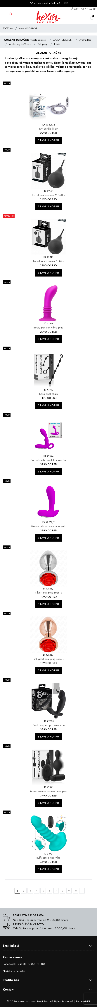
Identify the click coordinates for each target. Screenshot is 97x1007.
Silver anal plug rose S (48, 593)
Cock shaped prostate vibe (48, 725)
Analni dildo (85, 40)
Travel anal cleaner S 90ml (49, 261)
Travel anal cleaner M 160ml (48, 195)
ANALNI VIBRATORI (62, 40)
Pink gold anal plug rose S (48, 659)
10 (75, 891)
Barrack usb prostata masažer (48, 460)
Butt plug (42, 44)
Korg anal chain (48, 394)
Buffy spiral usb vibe (48, 858)
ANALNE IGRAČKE (28, 28)
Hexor (21, 1001)
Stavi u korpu (48, 140)
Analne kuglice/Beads (19, 44)
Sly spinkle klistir (48, 129)
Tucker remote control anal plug (48, 791)
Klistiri (57, 44)
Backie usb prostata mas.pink (48, 526)
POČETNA (8, 28)
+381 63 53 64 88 (85, 9)
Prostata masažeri (38, 40)
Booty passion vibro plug (48, 328)
